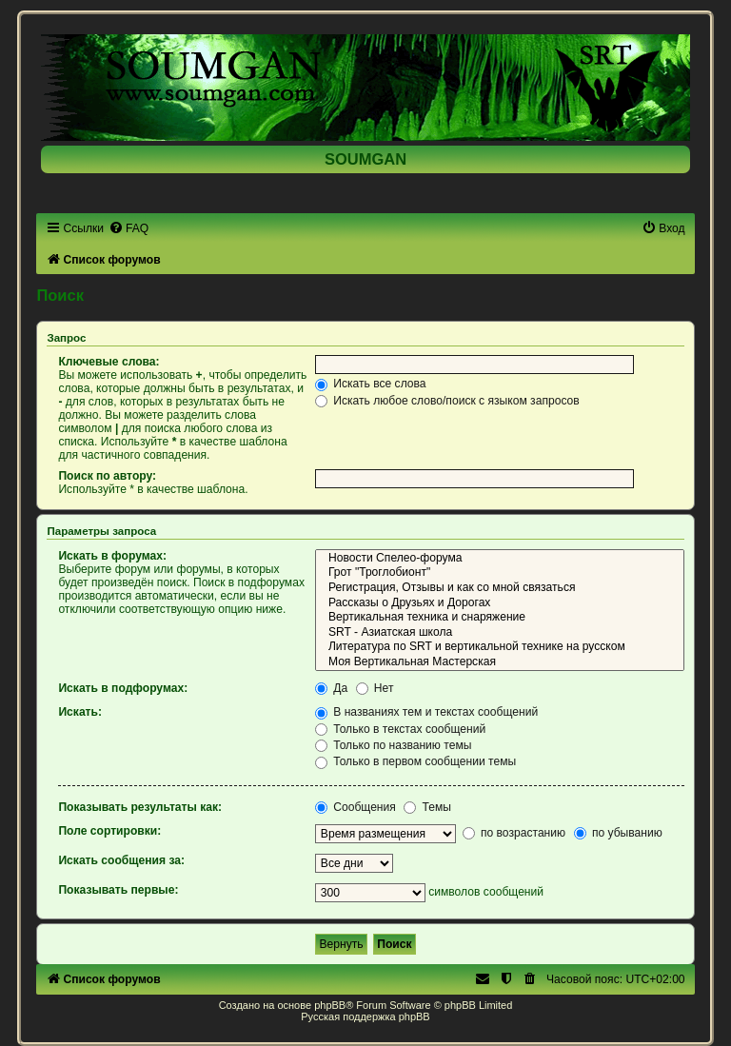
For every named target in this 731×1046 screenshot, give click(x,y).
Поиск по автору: (107, 476)
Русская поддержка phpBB (365, 1016)
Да (331, 688)
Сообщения (355, 807)
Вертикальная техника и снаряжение (499, 617)
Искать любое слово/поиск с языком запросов (447, 400)
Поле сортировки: (109, 831)
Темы (427, 807)
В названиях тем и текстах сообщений (426, 712)
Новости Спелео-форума (499, 558)
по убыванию (618, 832)
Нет (375, 688)
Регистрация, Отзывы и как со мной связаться (499, 588)
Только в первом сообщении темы (415, 761)
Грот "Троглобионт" (499, 573)
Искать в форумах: (112, 555)
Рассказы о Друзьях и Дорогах (499, 603)
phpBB (330, 1005)
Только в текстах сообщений (400, 729)
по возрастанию (514, 832)
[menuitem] (128, 228)
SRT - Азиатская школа (499, 633)
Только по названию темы (393, 745)
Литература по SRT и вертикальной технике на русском (499, 647)
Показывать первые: (118, 890)
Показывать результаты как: (140, 807)
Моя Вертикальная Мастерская (499, 662)
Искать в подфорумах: (123, 688)
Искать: (80, 712)
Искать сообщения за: (121, 860)
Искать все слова (370, 383)
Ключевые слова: (108, 361)
